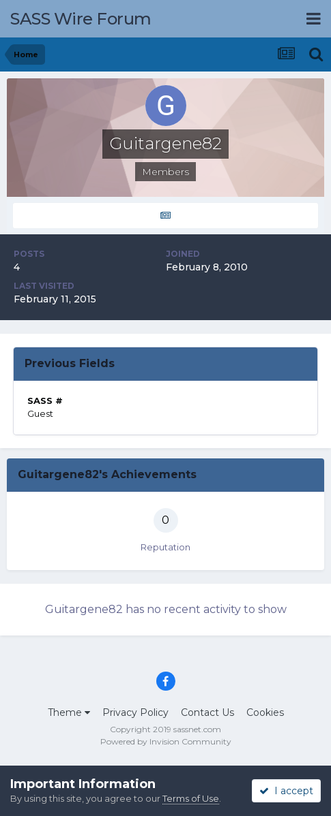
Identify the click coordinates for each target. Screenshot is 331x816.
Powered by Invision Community (165, 741)
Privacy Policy (135, 712)
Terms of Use (190, 798)
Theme (69, 712)
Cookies (265, 712)
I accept (286, 791)
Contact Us (207, 712)
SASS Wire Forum (81, 19)
